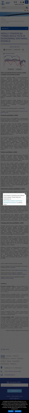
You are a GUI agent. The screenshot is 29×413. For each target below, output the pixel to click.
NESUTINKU (18, 411)
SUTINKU (11, 411)
